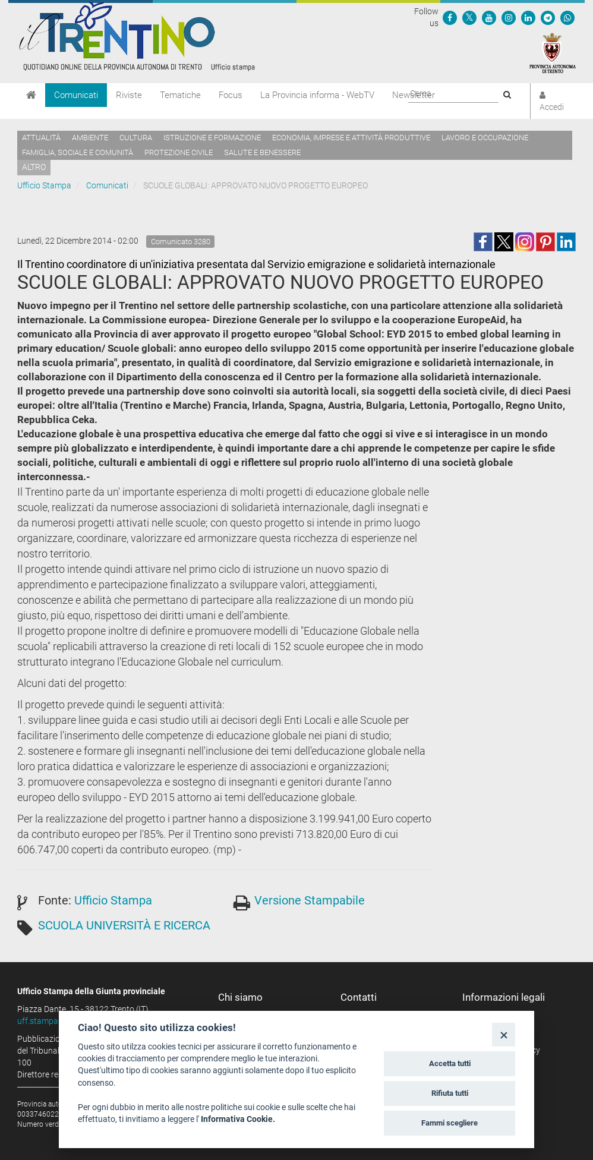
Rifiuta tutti (449, 1093)
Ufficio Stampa (44, 185)
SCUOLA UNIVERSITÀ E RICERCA (124, 925)
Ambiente (90, 137)
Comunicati (76, 95)
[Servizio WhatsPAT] (567, 17)
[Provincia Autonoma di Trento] (552, 52)
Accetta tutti (450, 1063)
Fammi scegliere (449, 1122)
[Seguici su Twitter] (469, 17)
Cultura (135, 137)
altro (34, 167)
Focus (230, 95)
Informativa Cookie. (238, 1119)
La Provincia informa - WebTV (317, 95)
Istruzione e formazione (212, 137)
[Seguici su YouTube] (489, 17)
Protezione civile (178, 152)
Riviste (129, 95)
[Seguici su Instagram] (508, 17)
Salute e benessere (262, 152)
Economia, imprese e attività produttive (351, 137)
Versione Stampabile (309, 900)
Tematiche (180, 95)
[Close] (503, 1034)
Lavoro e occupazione (484, 137)
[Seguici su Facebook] (449, 17)
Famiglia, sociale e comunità (77, 152)
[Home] (31, 95)
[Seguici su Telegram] (548, 17)
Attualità (41, 137)
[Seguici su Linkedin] (528, 17)
